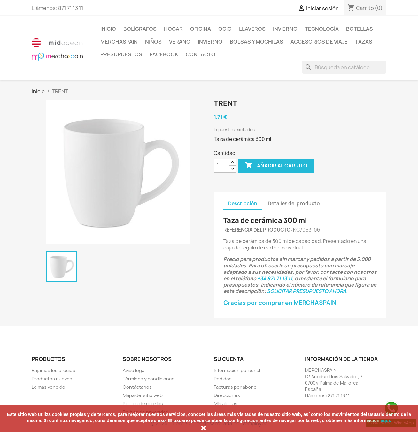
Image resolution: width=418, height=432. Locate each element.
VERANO (179, 41)
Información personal (237, 370)
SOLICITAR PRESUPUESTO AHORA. (307, 291)
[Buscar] (344, 67)
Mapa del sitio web (143, 395)
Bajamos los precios (53, 370)
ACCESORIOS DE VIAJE (319, 41)
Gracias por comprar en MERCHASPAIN (279, 303)
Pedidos (223, 379)
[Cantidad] (221, 166)
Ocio (225, 28)
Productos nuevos (52, 379)
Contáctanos (137, 387)
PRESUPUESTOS (121, 54)
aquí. (386, 420)
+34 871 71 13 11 (274, 278)
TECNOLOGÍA (322, 28)
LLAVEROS (252, 28)
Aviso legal (134, 370)
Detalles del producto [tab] (294, 203)
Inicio (108, 28)
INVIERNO (285, 28)
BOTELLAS (359, 28)
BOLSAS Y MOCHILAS (256, 41)
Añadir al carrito (276, 165)
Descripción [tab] (242, 203)
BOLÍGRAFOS (140, 28)
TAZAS (363, 41)
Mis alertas (225, 404)
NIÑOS (153, 41)
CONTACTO (200, 54)
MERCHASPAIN (119, 41)
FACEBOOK (164, 54)
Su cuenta (229, 359)
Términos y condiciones (148, 379)
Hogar (173, 28)
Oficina (200, 28)
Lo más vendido (48, 387)
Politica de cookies (143, 404)
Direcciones (227, 395)
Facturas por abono (235, 387)
